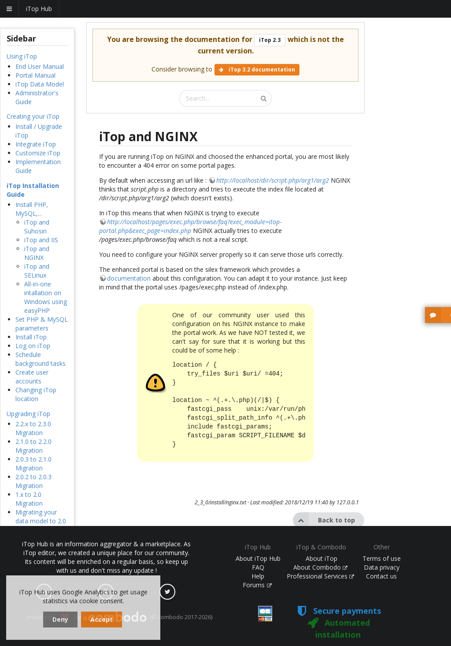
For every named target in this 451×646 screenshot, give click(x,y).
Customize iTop (37, 153)
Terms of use (381, 558)
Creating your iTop (33, 116)
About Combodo (320, 567)
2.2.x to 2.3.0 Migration (33, 428)
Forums (257, 585)
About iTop (321, 558)
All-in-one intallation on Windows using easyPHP (45, 297)
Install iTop (31, 337)
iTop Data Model (39, 84)
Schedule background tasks (40, 359)
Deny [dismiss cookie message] (60, 619)
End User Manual (39, 66)
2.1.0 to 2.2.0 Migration (33, 445)
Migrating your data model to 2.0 (40, 516)
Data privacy (381, 567)
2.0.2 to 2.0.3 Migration (33, 481)
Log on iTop (32, 346)
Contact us (381, 576)
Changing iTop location (35, 394)
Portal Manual (35, 75)
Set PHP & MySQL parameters (41, 323)
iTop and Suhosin (36, 226)
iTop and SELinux (36, 270)
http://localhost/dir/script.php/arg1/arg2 (272, 180)
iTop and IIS (41, 240)
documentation (129, 278)
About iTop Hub (258, 558)
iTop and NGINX (36, 253)
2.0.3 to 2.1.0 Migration (33, 463)
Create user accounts (31, 376)
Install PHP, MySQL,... (31, 209)
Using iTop (22, 56)
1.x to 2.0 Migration (29, 498)
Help (257, 576)
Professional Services (321, 576)
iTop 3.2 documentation (257, 69)
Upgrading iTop (28, 413)
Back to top (324, 520)
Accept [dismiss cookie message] (101, 619)
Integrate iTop (35, 144)
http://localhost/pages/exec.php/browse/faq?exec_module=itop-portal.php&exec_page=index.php (190, 226)
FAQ (258, 567)
